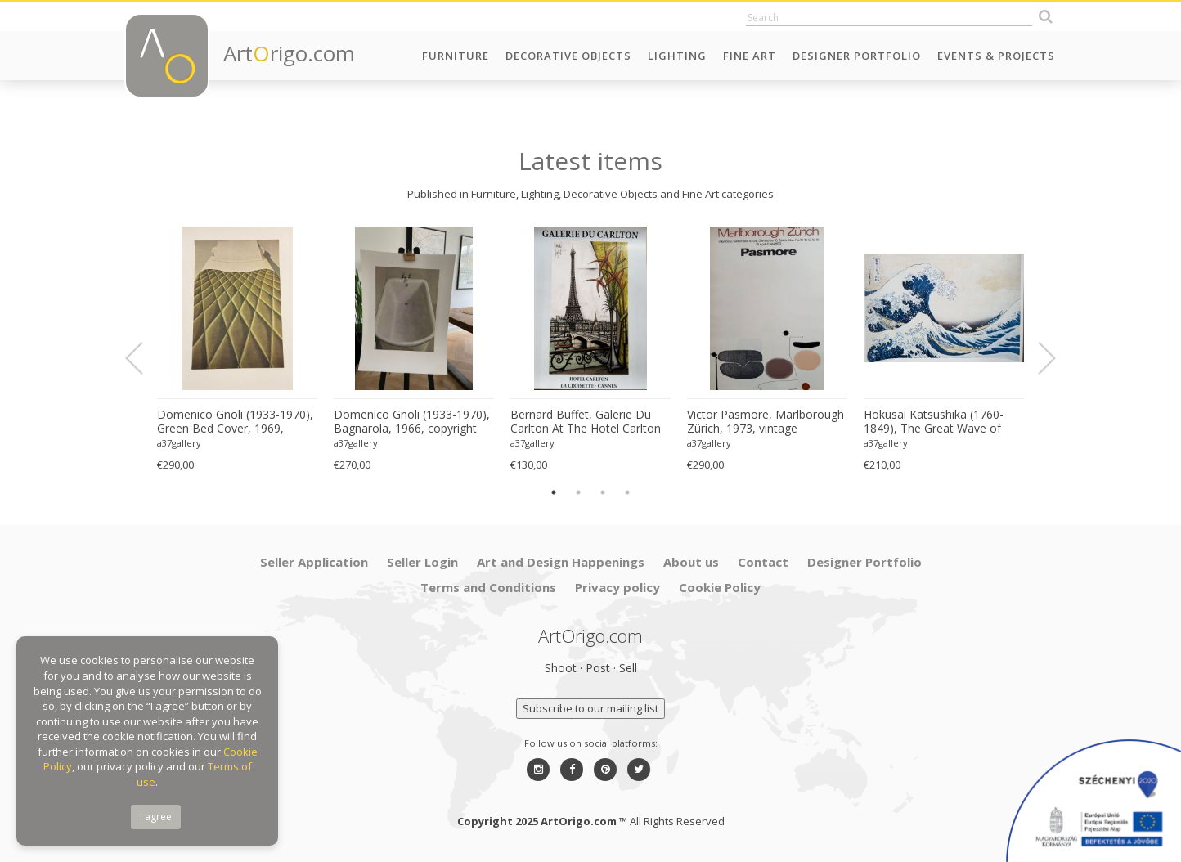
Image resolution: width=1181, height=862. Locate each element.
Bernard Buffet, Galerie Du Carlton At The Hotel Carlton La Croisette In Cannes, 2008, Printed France (588, 422)
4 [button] (627, 492)
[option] (237, 350)
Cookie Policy (720, 587)
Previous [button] (144, 358)
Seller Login (422, 562)
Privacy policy (617, 587)
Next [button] (1037, 358)
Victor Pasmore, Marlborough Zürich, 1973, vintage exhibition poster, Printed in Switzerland (765, 422)
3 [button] (603, 492)
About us (691, 562)
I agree (156, 817)
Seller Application (314, 562)
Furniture (455, 55)
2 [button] (578, 492)
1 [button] (554, 492)
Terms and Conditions (488, 587)
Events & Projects (996, 55)
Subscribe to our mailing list (590, 708)
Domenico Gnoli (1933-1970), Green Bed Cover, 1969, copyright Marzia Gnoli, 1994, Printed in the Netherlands (235, 422)
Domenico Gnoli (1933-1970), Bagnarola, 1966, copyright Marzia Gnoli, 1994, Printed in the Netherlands (412, 422)
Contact (763, 562)
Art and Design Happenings (560, 562)
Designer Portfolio (857, 55)
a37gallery (179, 443)
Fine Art (749, 55)
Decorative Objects (568, 55)
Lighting (677, 55)
